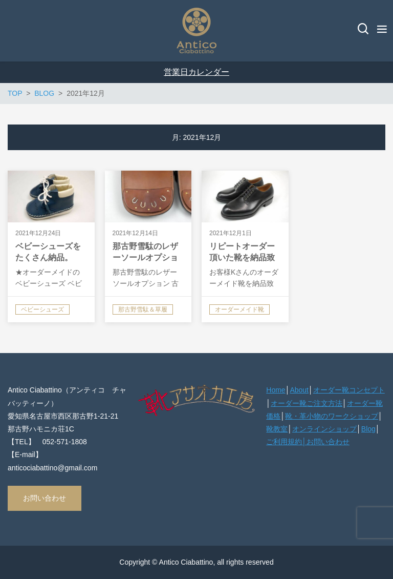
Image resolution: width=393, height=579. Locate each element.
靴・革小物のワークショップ (331, 416)
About (299, 390)
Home (275, 390)
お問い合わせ (44, 498)
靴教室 (277, 429)
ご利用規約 (284, 442)
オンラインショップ (324, 429)
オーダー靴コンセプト (349, 390)
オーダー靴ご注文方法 (306, 403)
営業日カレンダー (196, 72)
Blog (368, 429)
